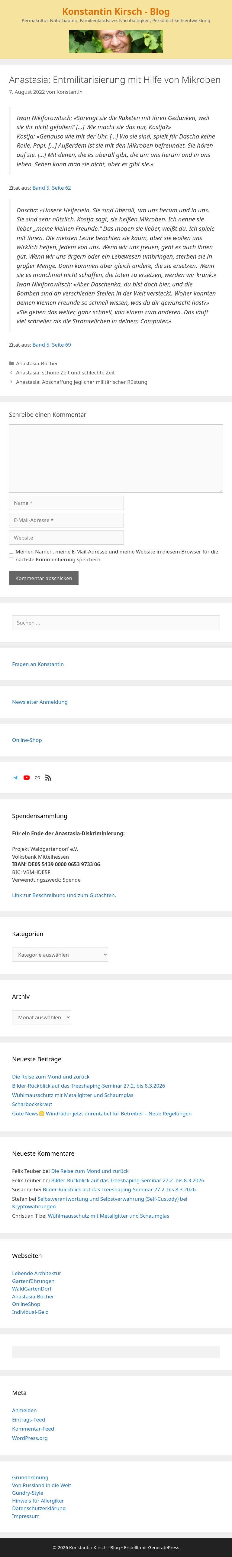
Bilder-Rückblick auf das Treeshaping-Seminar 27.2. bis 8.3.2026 (88, 1085)
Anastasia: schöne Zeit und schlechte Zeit (65, 372)
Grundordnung (30, 1477)
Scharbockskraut (32, 1104)
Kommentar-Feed (33, 1428)
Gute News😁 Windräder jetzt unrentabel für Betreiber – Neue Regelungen (102, 1113)
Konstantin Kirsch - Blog (116, 11)
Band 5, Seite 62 (52, 187)
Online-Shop (27, 739)
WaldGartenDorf (32, 1288)
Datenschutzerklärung (39, 1508)
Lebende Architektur (36, 1273)
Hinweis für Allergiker (38, 1500)
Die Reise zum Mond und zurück (51, 1076)
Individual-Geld (30, 1311)
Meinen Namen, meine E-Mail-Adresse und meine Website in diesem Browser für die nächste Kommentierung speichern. (117, 555)
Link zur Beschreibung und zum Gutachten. (64, 895)
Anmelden (24, 1410)
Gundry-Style (27, 1492)
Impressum (26, 1516)
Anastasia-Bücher (37, 363)
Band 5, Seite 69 (52, 344)
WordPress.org (30, 1438)
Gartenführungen (33, 1281)
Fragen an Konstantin (38, 664)
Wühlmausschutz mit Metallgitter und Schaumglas (73, 1095)
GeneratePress (163, 1547)
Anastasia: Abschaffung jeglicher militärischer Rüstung (81, 381)
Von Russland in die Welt (41, 1485)
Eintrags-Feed (28, 1419)
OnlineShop (26, 1304)
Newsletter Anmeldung (40, 701)
